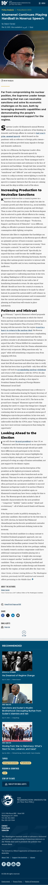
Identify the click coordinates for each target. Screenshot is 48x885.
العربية (25, 27)
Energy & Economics (10, 763)
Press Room (6, 828)
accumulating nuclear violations (31, 370)
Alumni (32, 858)
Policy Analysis (8, 10)
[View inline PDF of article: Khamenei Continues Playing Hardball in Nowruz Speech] (24, 604)
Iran (4, 773)
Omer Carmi (9, 24)
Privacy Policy (17, 882)
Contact (4, 826)
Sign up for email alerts (15, 784)
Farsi (31, 27)
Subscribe (5, 830)
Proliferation (25, 763)
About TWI (5, 858)
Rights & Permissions (32, 882)
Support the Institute (20, 858)
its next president (23, 441)
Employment (6, 882)
